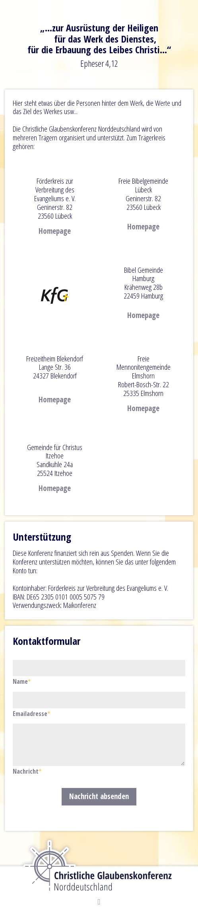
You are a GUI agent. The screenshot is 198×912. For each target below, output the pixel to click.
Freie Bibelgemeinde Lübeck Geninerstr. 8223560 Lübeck (143, 194)
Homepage (55, 231)
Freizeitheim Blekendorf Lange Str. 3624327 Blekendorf (54, 367)
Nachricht (27, 771)
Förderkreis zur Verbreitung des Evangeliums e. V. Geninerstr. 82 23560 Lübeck (55, 198)
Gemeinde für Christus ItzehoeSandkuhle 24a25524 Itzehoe (54, 460)
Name (26, 681)
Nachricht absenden (99, 796)
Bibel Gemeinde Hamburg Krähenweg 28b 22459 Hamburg (143, 283)
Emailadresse (31, 713)
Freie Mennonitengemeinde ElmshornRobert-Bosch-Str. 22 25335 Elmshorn (143, 375)
